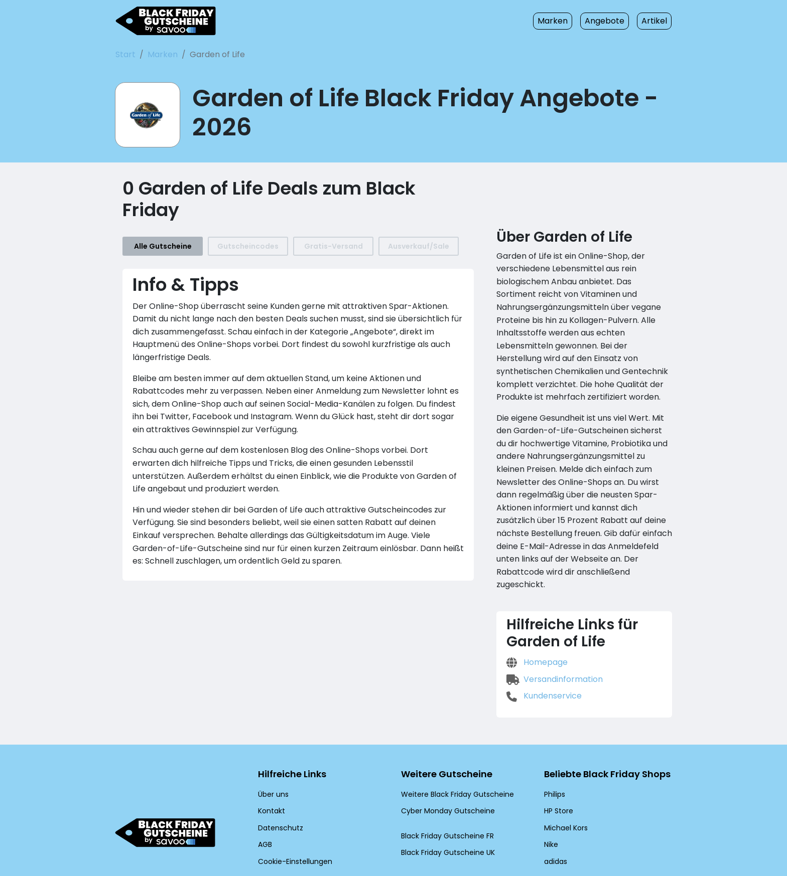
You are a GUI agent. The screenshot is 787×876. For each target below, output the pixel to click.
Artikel (656, 21)
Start (124, 54)
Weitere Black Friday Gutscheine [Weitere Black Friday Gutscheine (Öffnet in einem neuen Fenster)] (452, 734)
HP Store (558, 751)
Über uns (272, 734)
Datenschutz (277, 768)
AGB (265, 785)
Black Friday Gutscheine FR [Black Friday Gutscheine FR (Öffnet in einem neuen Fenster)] (444, 776)
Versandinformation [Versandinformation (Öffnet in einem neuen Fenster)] (549, 619)
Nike (551, 785)
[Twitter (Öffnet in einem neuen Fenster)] (283, 822)
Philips (554, 734)
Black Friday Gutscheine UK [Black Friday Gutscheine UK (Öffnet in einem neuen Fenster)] (445, 793)
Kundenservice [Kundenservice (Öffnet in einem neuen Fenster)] (541, 635)
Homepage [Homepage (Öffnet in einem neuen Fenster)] (534, 602)
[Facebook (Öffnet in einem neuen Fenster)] (260, 822)
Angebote (610, 21)
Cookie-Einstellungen (291, 801)
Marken (563, 21)
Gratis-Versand (333, 225)
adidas (554, 801)
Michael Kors (564, 768)
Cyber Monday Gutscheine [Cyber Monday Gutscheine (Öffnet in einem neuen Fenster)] (442, 751)
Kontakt (270, 751)
